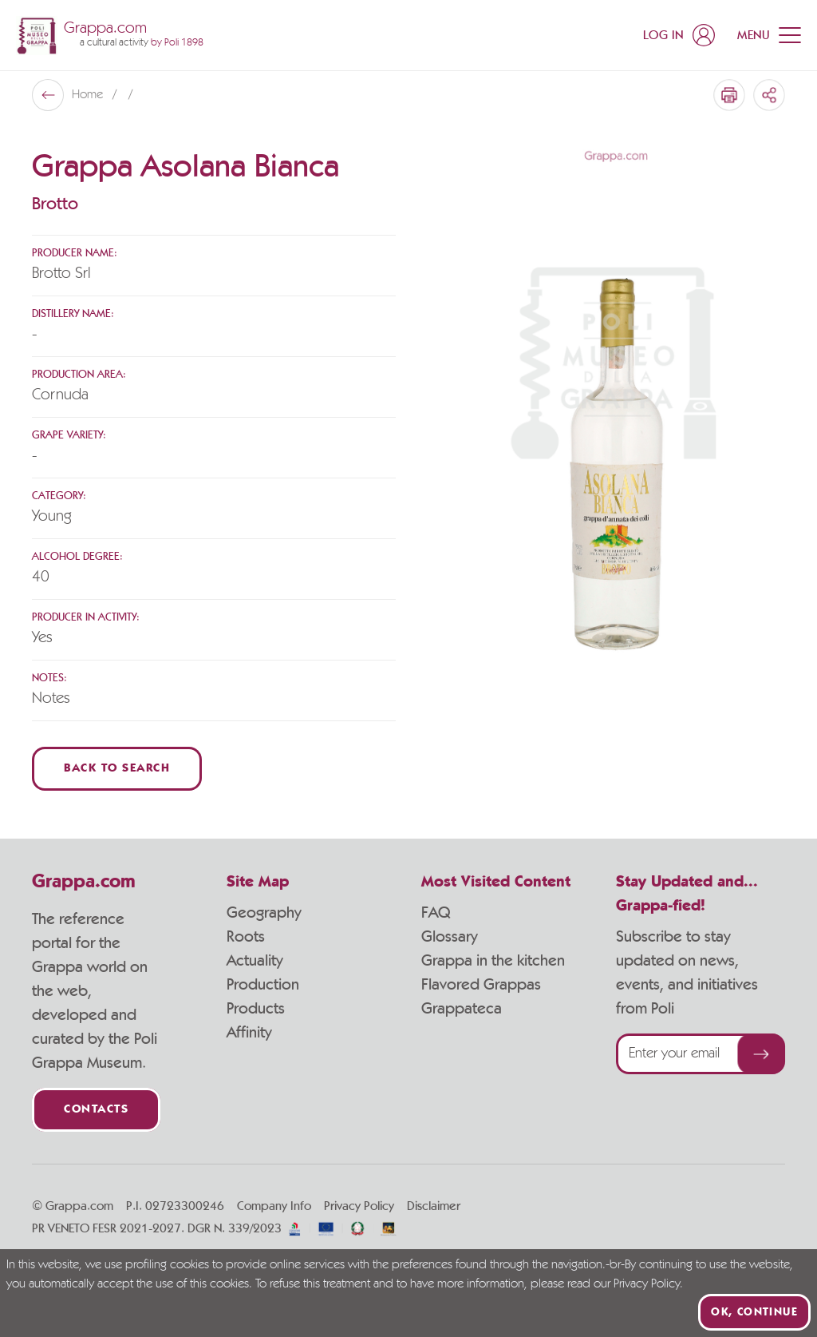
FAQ (435, 913)
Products (256, 1009)
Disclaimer (433, 1206)
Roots (246, 937)
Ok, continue (754, 1312)
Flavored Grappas (481, 985)
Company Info (274, 1206)
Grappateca (461, 1009)
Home (89, 95)
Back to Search (117, 769)
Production (263, 985)
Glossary (449, 937)
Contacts (96, 1110)
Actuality (255, 961)
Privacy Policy (359, 1206)
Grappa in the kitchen (493, 961)
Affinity (249, 1033)
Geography (264, 913)
